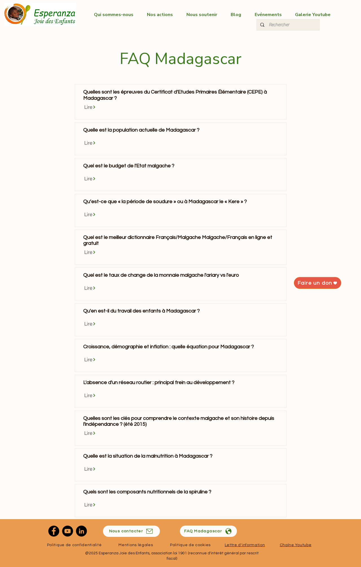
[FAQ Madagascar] (208, 531)
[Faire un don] (317, 283)
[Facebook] (53, 531)
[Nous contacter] (131, 531)
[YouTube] (67, 531)
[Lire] (90, 107)
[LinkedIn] (81, 531)
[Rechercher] (288, 25)
